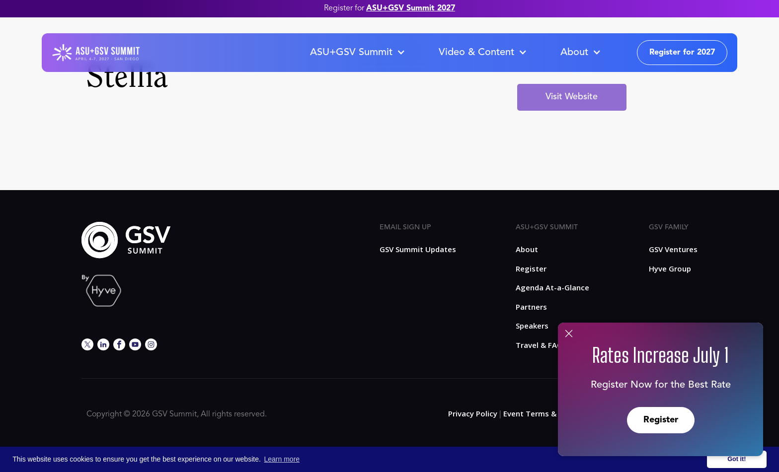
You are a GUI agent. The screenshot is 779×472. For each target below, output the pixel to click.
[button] (357, 53)
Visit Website (571, 96)
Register (660, 419)
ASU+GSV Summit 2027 (410, 8)
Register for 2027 (682, 53)
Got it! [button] (736, 459)
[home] (96, 53)
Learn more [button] (282, 459)
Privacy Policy (472, 413)
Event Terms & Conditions (550, 413)
